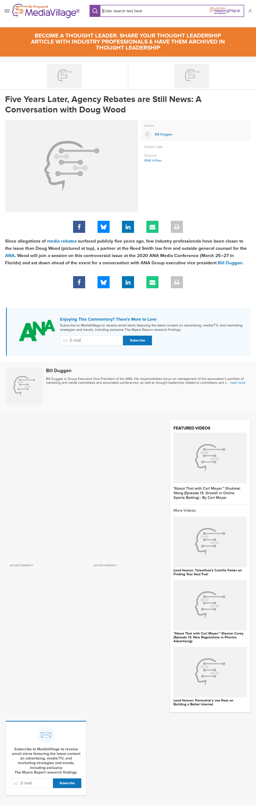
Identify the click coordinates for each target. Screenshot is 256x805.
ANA (10, 255)
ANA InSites (153, 160)
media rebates (62, 241)
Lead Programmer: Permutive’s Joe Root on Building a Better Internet (203, 702)
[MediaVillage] (46, 11)
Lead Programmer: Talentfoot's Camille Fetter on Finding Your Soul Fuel (207, 572)
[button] (250, 11)
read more (238, 383)
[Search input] (133, 11)
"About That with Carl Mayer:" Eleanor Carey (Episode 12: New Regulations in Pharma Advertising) (208, 637)
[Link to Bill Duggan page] (196, 134)
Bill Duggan (230, 263)
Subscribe (137, 340)
